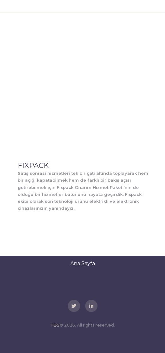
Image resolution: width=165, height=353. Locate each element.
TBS (55, 324)
